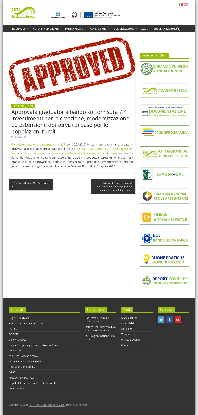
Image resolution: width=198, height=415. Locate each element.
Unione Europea (17, 339)
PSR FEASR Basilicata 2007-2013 (27, 323)
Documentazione (164, 28)
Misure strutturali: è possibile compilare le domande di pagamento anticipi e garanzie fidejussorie (114, 186)
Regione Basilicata (19, 318)
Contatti (125, 345)
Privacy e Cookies (131, 339)
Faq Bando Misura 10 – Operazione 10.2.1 (30, 184)
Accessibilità (127, 323)
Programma (18, 28)
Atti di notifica (16, 388)
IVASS (12, 372)
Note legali (127, 328)
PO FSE (13, 328)
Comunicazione (124, 28)
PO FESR (13, 334)
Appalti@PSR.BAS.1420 (21, 377)
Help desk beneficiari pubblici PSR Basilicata (32, 383)
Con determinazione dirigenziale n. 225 (38, 144)
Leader (145, 28)
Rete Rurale (15, 350)
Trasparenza (128, 334)
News (30, 105)
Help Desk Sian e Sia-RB (22, 366)
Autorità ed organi (46, 28)
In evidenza (18, 105)
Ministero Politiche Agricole (24, 356)
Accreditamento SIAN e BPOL (25, 361)
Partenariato (74, 28)
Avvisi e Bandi (98, 28)
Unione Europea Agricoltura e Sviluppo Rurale (33, 345)
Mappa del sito (129, 318)
